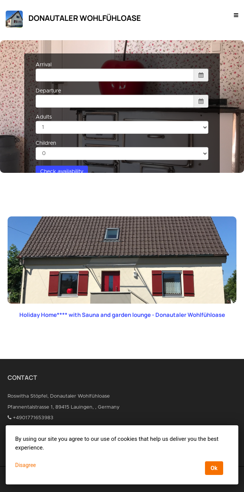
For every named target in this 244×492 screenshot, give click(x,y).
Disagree (25, 465)
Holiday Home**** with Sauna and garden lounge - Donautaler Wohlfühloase (122, 315)
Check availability (61, 171)
